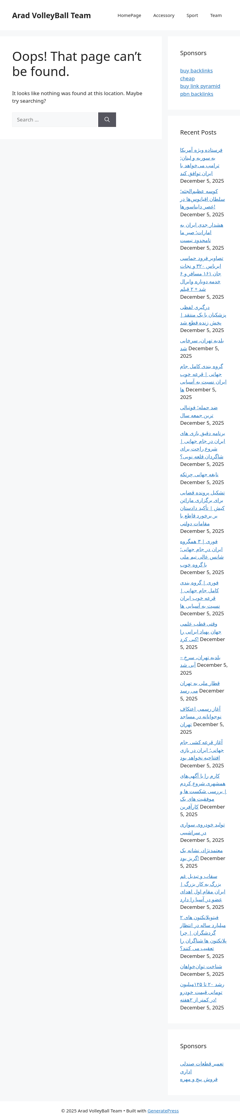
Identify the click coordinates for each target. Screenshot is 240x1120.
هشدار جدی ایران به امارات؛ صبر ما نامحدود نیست (201, 232)
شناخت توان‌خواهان (201, 966)
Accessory (164, 15)
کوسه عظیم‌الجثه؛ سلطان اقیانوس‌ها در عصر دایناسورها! (202, 199)
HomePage (129, 15)
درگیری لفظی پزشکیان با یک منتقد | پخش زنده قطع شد (203, 315)
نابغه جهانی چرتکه (199, 474)
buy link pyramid (200, 85)
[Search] (107, 119)
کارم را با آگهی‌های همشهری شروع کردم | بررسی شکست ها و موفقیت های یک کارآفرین (203, 791)
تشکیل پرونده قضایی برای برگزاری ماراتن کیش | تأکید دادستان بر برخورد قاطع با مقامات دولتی (202, 508)
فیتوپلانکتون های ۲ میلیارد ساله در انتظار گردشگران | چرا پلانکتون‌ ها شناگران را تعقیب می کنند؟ (203, 933)
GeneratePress (163, 1111)
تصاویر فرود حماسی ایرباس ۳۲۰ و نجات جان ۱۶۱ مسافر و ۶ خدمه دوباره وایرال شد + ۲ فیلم (201, 273)
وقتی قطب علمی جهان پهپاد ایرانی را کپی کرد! (200, 631)
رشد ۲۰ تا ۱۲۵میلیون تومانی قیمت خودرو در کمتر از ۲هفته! (202, 992)
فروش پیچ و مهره (198, 1078)
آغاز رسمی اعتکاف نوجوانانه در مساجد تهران (201, 716)
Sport (192, 15)
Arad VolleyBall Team (51, 15)
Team (216, 15)
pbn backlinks (196, 93)
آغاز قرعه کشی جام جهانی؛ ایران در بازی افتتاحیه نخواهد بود (202, 750)
